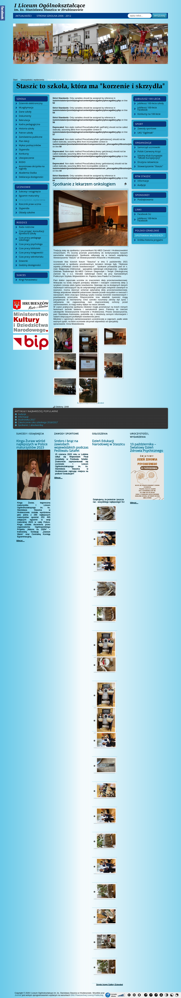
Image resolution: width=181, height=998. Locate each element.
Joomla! (18, 995)
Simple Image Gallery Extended (109, 984)
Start (15, 79)
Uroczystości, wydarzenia (32, 79)
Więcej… (20, 540)
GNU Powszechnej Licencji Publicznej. (87, 995)
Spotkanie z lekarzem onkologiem (84, 184)
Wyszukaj (159, 15)
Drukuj (127, 185)
